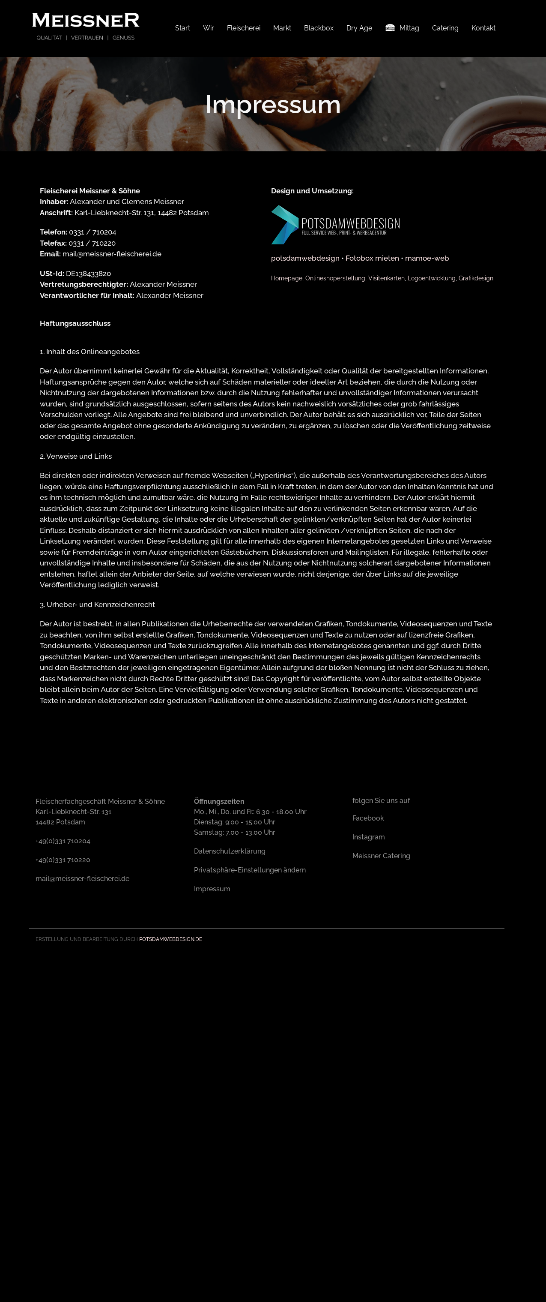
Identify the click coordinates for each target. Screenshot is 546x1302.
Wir (208, 28)
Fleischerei (243, 28)
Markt (282, 28)
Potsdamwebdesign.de (170, 1042)
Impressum (212, 991)
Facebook (368, 921)
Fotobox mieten (372, 360)
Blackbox (319, 28)
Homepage (286, 380)
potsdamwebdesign (305, 360)
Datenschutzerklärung (230, 954)
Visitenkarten (386, 380)
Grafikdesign (476, 380)
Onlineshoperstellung (335, 380)
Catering (445, 28)
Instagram (368, 939)
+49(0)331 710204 (63, 943)
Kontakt (483, 28)
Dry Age (359, 28)
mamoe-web (427, 360)
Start (182, 28)
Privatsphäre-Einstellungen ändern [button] (250, 972)
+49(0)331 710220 (63, 962)
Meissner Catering (381, 958)
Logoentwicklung (432, 380)
